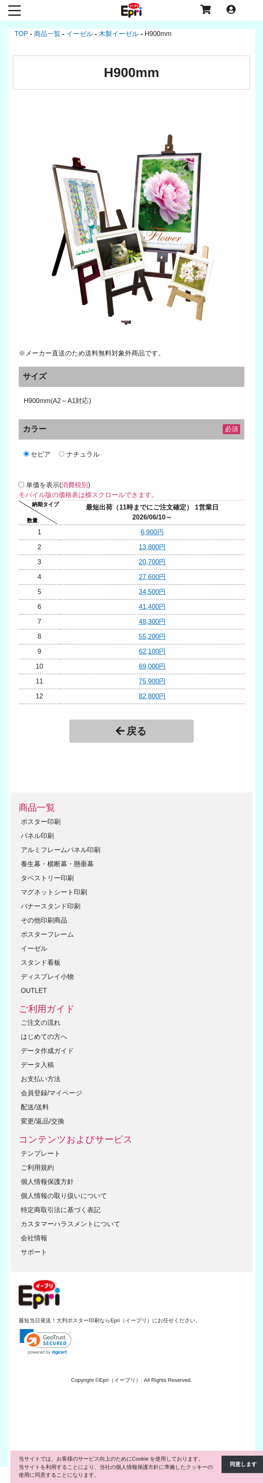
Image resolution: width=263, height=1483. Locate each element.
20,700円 (152, 561)
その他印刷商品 (44, 919)
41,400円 (152, 606)
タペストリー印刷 (47, 877)
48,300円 (152, 621)
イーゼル (34, 948)
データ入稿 (37, 1064)
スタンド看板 (41, 962)
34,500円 (152, 591)
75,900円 (152, 681)
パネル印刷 (37, 835)
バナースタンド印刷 (50, 905)
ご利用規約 (37, 1167)
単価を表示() (58, 484)
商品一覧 (37, 807)
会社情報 (34, 1237)
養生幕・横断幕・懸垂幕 (57, 863)
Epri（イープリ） (120, 1380)
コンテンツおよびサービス (76, 1139)
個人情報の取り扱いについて (64, 1195)
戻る (131, 731)
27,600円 (152, 576)
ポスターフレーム (47, 933)
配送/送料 (35, 1107)
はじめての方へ (44, 1036)
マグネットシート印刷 (54, 891)
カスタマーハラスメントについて (70, 1223)
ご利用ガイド (47, 1008)
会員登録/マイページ (51, 1093)
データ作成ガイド (47, 1050)
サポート (34, 1251)
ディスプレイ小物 (47, 976)
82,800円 (152, 696)
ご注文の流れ (41, 1022)
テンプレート (41, 1153)
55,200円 (152, 636)
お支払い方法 (41, 1078)
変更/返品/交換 (42, 1121)
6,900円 (152, 532)
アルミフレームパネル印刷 (60, 849)
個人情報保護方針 (47, 1181)
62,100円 (152, 651)
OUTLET (34, 990)
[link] (46, 1341)
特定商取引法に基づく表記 (60, 1209)
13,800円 (152, 547)
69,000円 (152, 666)
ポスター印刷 (41, 821)
